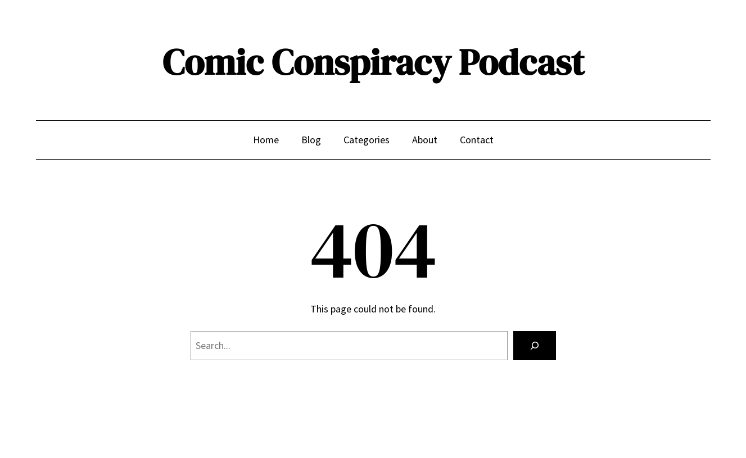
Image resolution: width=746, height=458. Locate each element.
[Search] (534, 345)
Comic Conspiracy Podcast (373, 62)
